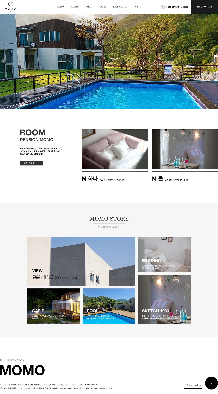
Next (214, 61)
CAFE (88, 7)
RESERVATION (120, 7)
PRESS (137, 7)
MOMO (60, 7)
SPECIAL (102, 7)
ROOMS (74, 7)
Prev (3, 61)
